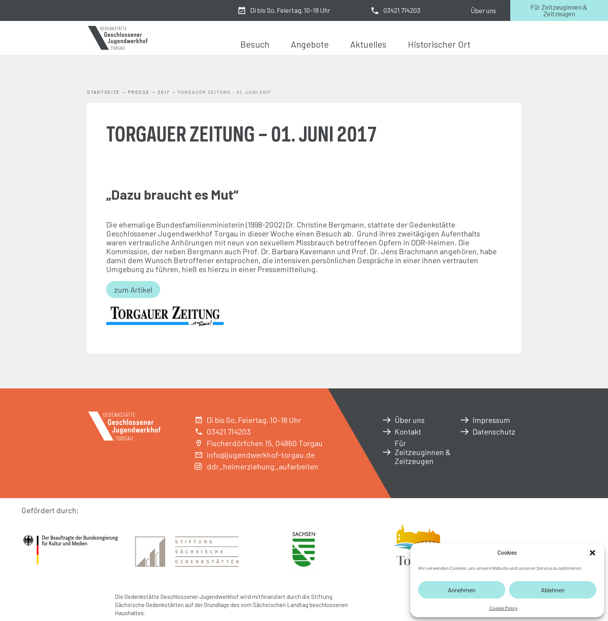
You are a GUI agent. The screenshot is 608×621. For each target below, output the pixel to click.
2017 (163, 92)
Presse (138, 92)
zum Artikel (133, 289)
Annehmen (461, 589)
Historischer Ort (439, 44)
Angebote (310, 44)
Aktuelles (368, 44)
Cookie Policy (503, 608)
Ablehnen (553, 589)
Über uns (483, 10)
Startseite (103, 92)
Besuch (254, 44)
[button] (592, 553)
